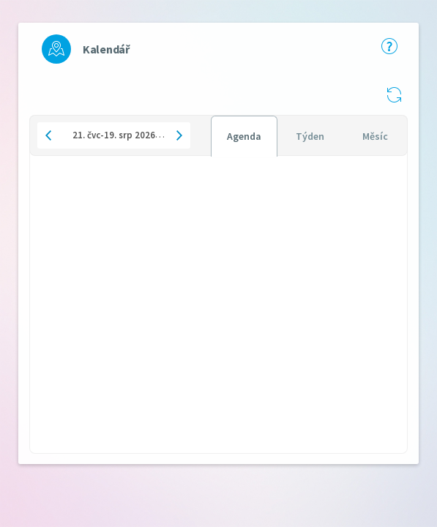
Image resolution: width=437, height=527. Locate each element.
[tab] (244, 136)
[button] (394, 94)
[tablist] (309, 135)
